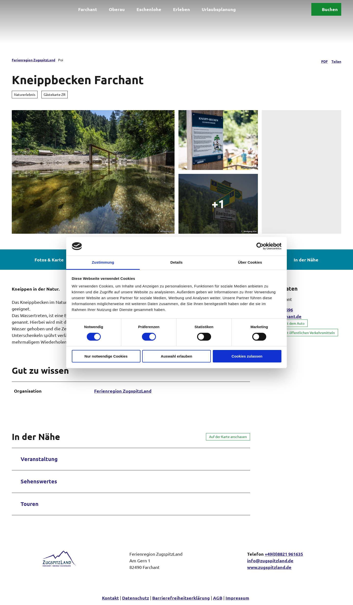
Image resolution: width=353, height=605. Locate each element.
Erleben (181, 9)
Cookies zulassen (247, 356)
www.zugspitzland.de (269, 567)
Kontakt (110, 598)
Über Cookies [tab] (250, 262)
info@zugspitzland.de (270, 560)
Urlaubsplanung (219, 9)
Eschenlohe (149, 9)
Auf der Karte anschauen (228, 436)
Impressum (237, 598)
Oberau (117, 9)
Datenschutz (135, 598)
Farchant (87, 9)
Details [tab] (176, 262)
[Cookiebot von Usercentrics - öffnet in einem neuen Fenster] (260, 246)
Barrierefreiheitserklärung (181, 598)
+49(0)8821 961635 (284, 554)
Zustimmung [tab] (103, 262)
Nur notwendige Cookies (106, 356)
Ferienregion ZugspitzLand (33, 60)
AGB (217, 598)
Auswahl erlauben (176, 356)
